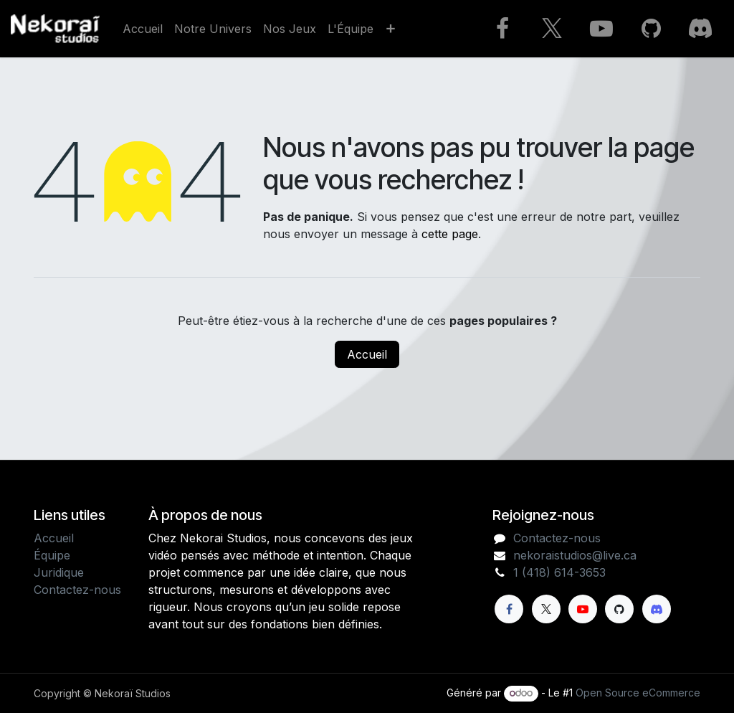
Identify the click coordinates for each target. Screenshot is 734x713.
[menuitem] (142, 28)
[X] (552, 29)
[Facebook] (502, 29)
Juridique (59, 572)
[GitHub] (651, 29)
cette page (449, 234)
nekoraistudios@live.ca (575, 555)
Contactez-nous (77, 589)
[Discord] (700, 29)
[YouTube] (601, 29)
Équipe (52, 555)
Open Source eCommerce (638, 692)
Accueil (367, 354)
